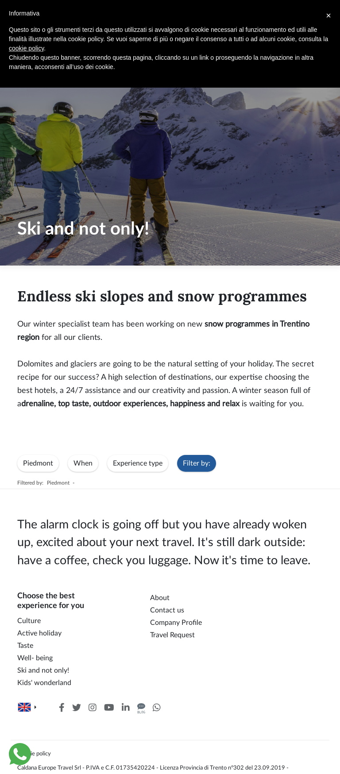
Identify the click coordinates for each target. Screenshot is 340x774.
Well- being (35, 658)
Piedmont (38, 463)
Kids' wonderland (44, 682)
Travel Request (172, 635)
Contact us (167, 610)
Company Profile (176, 622)
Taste (25, 645)
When (83, 463)
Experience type (137, 463)
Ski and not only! (43, 670)
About (160, 597)
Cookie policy (34, 753)
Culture (29, 620)
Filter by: (196, 463)
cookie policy (26, 48)
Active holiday (39, 633)
